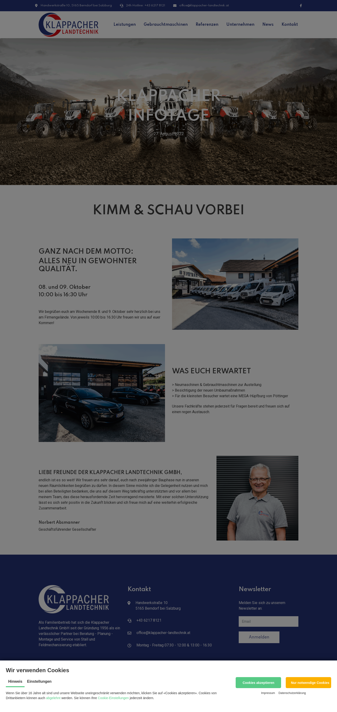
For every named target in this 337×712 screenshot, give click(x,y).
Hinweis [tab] (15, 681)
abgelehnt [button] (53, 698)
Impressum (268, 693)
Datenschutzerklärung (292, 693)
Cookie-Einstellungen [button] (113, 698)
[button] (258, 682)
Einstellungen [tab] (39, 681)
